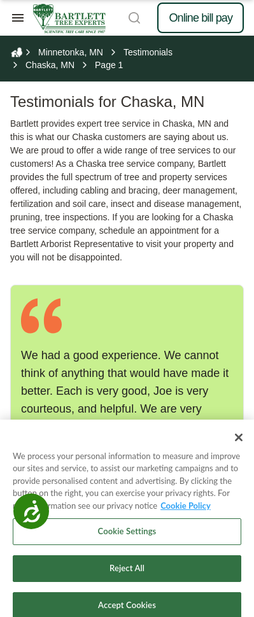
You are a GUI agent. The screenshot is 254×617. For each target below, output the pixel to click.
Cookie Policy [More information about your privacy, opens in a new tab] (185, 512)
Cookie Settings (127, 539)
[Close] (239, 444)
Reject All (127, 575)
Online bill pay (200, 17)
